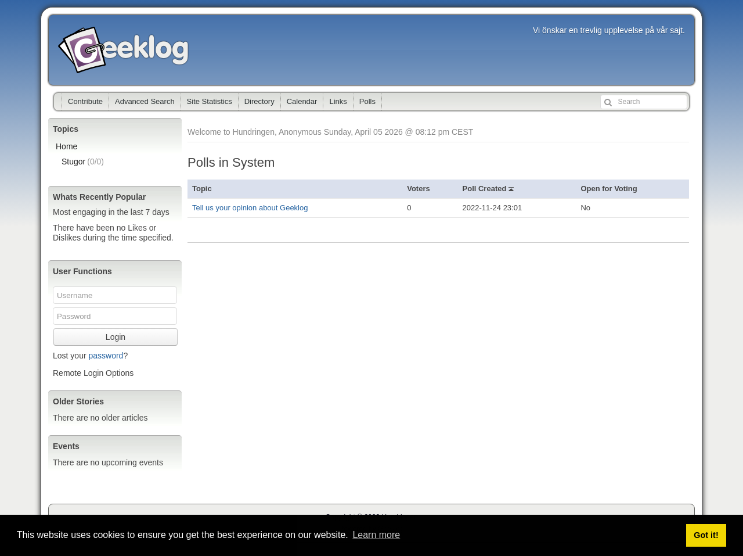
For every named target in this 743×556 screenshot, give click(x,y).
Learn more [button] (376, 535)
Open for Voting (608, 188)
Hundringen (123, 50)
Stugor (83, 161)
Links (338, 101)
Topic (202, 188)
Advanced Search (145, 101)
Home (66, 146)
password (105, 355)
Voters (418, 188)
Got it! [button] (706, 535)
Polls (367, 101)
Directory (259, 101)
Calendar (302, 101)
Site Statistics (209, 101)
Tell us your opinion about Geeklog (250, 207)
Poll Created (488, 188)
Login (115, 337)
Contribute (85, 101)
